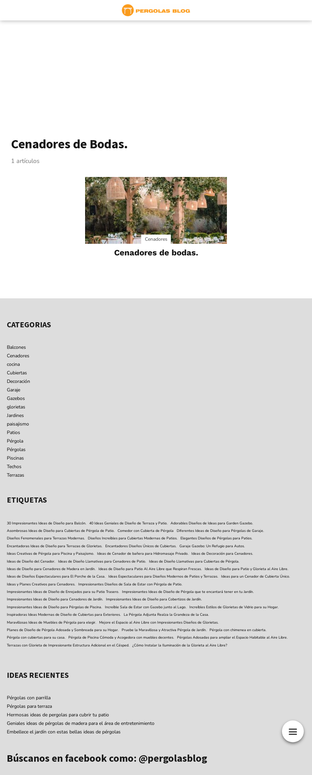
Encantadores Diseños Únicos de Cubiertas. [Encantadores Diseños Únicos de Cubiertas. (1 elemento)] (140, 546)
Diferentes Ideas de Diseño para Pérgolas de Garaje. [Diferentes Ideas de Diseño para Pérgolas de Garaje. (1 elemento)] (220, 530)
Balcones (16, 347)
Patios (13, 432)
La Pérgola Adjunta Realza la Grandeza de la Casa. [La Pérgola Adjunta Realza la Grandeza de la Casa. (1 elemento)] (166, 614)
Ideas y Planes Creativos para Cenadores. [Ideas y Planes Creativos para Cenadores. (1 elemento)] (41, 584)
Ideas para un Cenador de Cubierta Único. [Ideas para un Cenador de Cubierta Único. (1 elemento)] (255, 576)
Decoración (18, 381)
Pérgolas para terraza (29, 706)
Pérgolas (16, 449)
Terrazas (15, 475)
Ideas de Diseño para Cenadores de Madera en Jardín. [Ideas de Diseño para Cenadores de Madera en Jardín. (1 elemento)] (51, 568)
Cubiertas (17, 373)
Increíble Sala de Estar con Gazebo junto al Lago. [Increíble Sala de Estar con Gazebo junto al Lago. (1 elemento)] (145, 607)
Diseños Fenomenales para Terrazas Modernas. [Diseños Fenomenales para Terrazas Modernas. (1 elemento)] (46, 538)
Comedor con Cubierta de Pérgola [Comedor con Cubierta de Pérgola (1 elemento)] (146, 530)
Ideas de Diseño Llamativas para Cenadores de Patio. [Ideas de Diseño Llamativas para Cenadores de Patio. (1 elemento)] (102, 561)
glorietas (16, 407)
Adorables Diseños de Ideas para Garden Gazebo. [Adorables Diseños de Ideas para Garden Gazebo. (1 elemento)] (212, 523)
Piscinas (15, 458)
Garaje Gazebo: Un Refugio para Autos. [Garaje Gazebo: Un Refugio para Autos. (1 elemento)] (212, 546)
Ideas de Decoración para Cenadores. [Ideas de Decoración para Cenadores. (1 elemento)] (222, 553)
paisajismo (18, 424)
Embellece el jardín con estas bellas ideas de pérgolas (64, 732)
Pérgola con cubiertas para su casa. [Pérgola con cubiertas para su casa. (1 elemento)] (36, 637)
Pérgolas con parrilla (29, 698)
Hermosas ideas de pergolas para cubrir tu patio (58, 715)
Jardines (15, 415)
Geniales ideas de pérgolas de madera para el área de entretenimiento (80, 723)
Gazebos (16, 398)
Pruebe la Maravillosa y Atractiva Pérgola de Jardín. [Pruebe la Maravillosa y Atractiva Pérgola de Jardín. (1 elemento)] (164, 629)
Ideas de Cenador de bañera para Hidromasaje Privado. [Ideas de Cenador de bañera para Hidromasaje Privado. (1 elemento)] (142, 553)
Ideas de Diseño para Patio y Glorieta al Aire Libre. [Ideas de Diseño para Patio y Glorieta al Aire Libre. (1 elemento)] (246, 568)
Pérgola (15, 441)
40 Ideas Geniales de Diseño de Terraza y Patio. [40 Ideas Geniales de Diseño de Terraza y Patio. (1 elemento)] (128, 523)
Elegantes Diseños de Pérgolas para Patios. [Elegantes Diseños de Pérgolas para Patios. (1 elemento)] (216, 538)
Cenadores (18, 356)
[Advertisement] (156, 71)
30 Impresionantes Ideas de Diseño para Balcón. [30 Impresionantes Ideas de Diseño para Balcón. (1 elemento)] (46, 523)
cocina (13, 364)
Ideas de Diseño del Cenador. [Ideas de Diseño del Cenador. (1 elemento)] (31, 561)
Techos (14, 466)
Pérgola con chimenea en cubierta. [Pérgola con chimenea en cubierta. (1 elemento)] (237, 629)
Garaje (13, 390)
